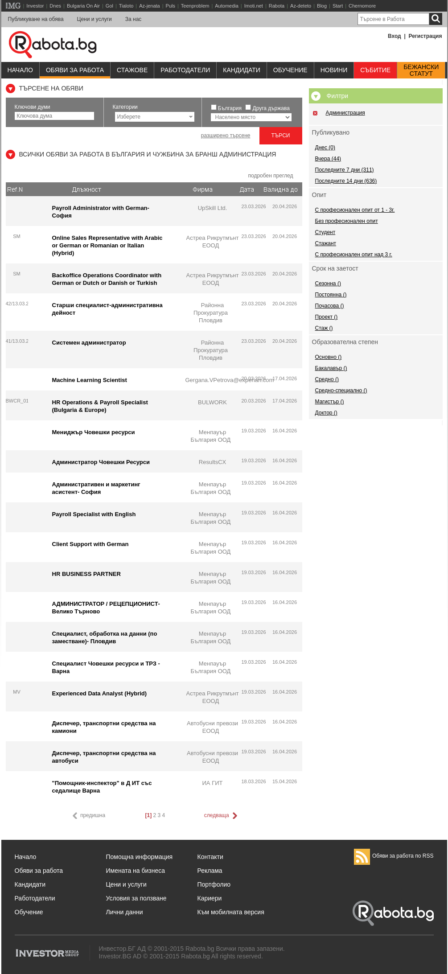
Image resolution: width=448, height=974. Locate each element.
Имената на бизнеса (135, 870)
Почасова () (329, 305)
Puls (170, 5)
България (230, 108)
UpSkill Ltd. (212, 208)
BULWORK (212, 402)
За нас (133, 19)
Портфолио (214, 884)
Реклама (209, 870)
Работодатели (185, 70)
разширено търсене (226, 135)
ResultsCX (212, 462)
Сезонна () (328, 283)
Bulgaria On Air (83, 5)
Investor (35, 5)
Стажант (326, 243)
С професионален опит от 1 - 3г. (355, 210)
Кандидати (241, 70)
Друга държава (271, 108)
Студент (325, 232)
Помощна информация (139, 856)
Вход (394, 36)
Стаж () (324, 328)
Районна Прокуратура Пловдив (210, 313)
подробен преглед (270, 176)
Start (338, 5)
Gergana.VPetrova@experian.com (229, 380)
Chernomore (362, 5)
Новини (334, 70)
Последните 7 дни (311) (344, 170)
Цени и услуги (94, 19)
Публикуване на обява (36, 19)
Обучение (29, 912)
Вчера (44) (328, 158)
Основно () (328, 357)
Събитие (375, 70)
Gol (109, 5)
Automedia (226, 5)
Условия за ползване (136, 898)
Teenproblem (195, 5)
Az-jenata (149, 5)
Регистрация (425, 36)
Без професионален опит (346, 221)
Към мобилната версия (230, 912)
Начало (20, 70)
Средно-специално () (341, 390)
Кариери (209, 898)
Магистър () (329, 401)
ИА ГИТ (212, 783)
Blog (322, 5)
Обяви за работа (75, 70)
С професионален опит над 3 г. (353, 254)
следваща (221, 815)
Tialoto (126, 5)
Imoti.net (253, 5)
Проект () (326, 317)
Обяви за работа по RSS (394, 856)
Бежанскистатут (421, 70)
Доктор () (326, 412)
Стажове (132, 70)
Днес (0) (325, 147)
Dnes (55, 5)
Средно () (327, 379)
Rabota (276, 5)
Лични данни (124, 912)
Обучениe (290, 70)
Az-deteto (300, 5)
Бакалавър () (331, 368)
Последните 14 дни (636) (346, 181)
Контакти (210, 856)
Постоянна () (331, 294)
